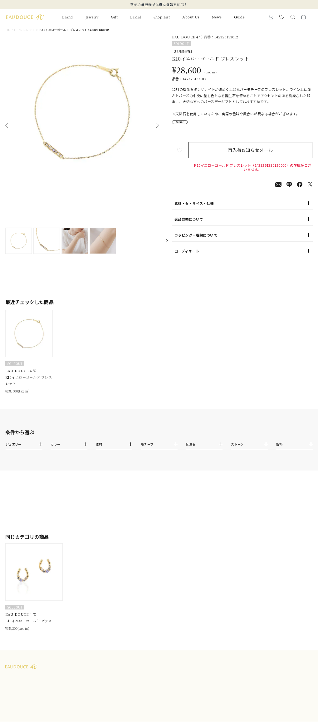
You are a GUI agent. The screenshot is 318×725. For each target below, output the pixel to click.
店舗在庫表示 (187, 124)
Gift (114, 17)
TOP (9, 30)
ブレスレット (26, 30)
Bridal (135, 17)
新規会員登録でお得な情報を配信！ (159, 4)
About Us (190, 17)
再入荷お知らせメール (252, 153)
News (217, 17)
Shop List (162, 17)
